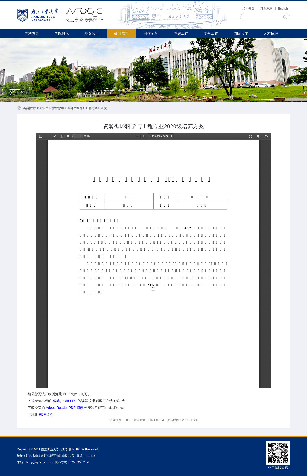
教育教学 (121, 33)
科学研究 (151, 33)
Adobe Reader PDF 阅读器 (66, 408)
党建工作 (181, 33)
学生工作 (211, 33)
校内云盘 (248, 8)
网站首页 (32, 33)
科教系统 (266, 8)
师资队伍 (91, 33)
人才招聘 (271, 33)
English (283, 8)
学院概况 (62, 33)
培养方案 (92, 108)
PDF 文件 (46, 414)
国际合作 (241, 33)
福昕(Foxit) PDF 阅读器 (70, 401)
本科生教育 (74, 108)
